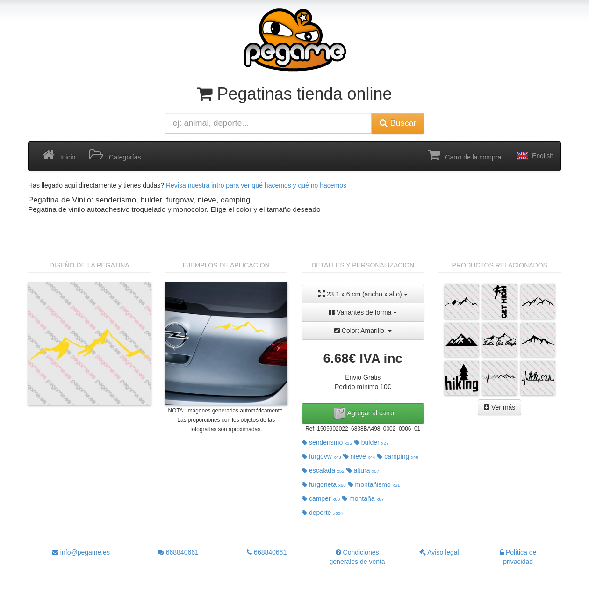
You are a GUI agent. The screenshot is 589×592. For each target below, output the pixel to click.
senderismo (327, 442)
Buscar (398, 123)
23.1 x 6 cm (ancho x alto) (363, 294)
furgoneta (324, 484)
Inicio (59, 155)
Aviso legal (439, 552)
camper (321, 498)
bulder (371, 442)
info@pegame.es (81, 552)
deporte (322, 512)
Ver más (499, 407)
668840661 (178, 552)
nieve (359, 456)
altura (363, 470)
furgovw (321, 456)
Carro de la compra (465, 155)
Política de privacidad (518, 557)
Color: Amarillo (363, 330)
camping (397, 456)
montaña (363, 498)
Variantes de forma (363, 312)
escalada (323, 470)
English (534, 156)
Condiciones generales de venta (357, 557)
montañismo (374, 484)
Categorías (115, 155)
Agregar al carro (363, 413)
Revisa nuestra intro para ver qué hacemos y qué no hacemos (256, 185)
